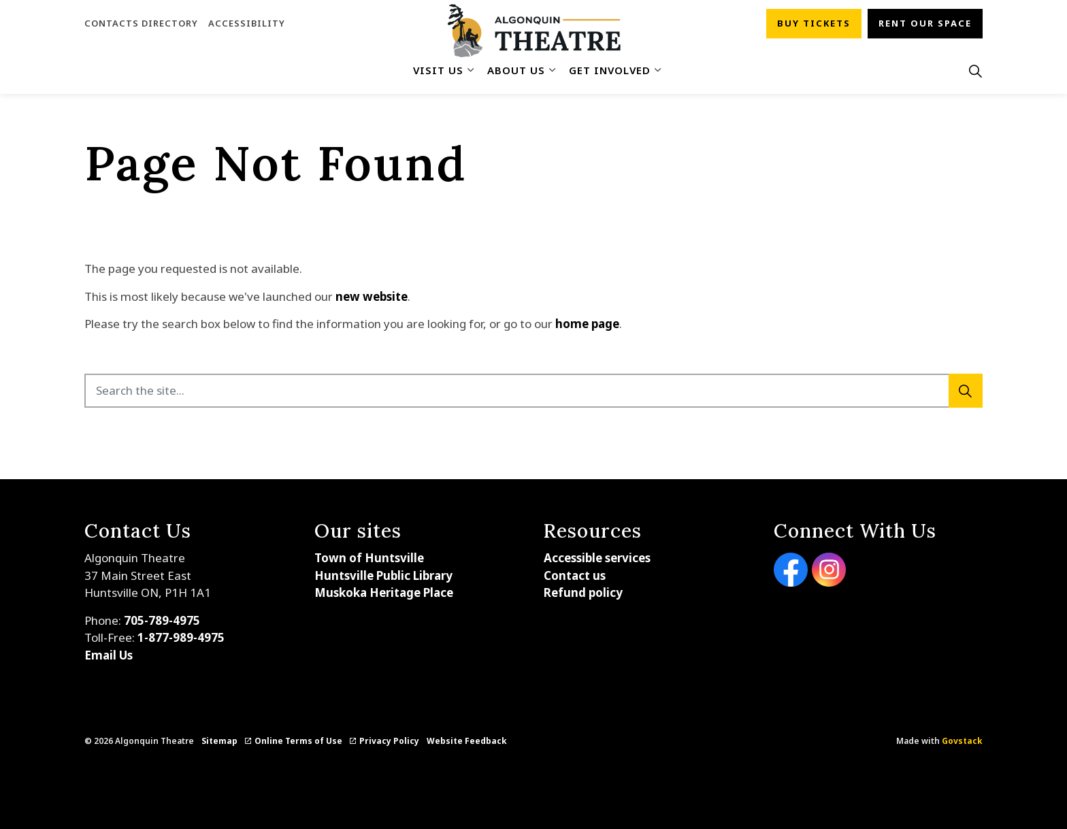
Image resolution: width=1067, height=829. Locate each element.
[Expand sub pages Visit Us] (470, 70)
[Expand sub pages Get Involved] (657, 70)
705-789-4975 (162, 620)
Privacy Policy (384, 741)
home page (587, 323)
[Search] (966, 391)
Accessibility (246, 23)
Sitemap (219, 741)
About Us (516, 70)
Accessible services (597, 558)
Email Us (108, 655)
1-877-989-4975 (181, 637)
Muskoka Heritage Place (383, 592)
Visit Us (438, 70)
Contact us (575, 575)
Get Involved (610, 70)
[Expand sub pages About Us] (552, 70)
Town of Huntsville (369, 558)
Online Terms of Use (293, 741)
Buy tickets (814, 23)
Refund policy (583, 592)
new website (371, 296)
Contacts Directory (141, 23)
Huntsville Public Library (383, 575)
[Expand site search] (975, 70)
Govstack (962, 741)
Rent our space (925, 23)
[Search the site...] (533, 391)
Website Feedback (467, 741)
